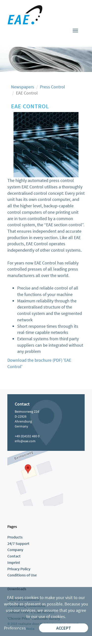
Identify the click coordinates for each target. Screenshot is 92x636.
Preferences (15, 628)
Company (15, 549)
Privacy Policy (18, 568)
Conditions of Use (22, 574)
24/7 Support (18, 543)
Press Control (52, 87)
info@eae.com (25, 441)
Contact (14, 556)
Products (15, 537)
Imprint (13, 562)
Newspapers (22, 87)
